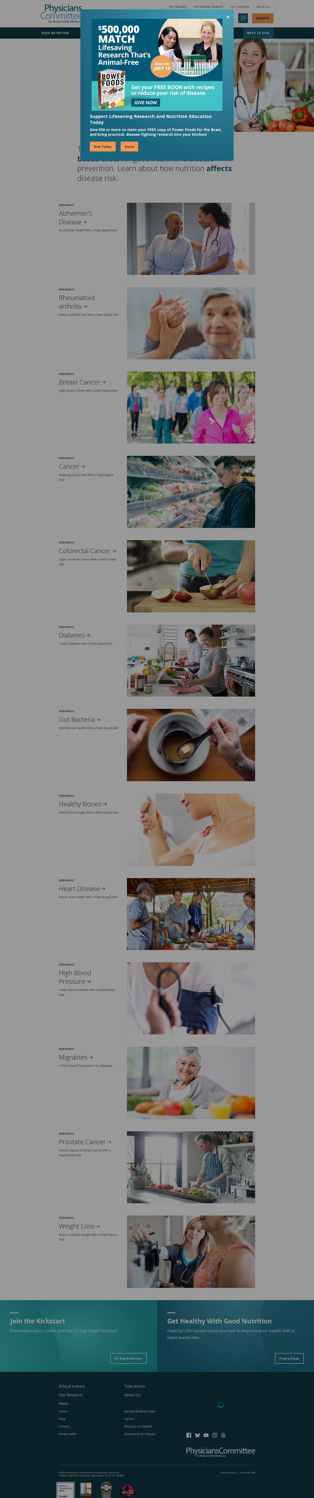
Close (129, 146)
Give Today (103, 146)
